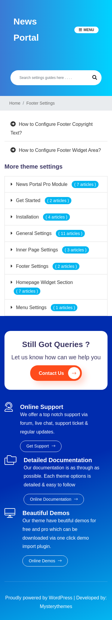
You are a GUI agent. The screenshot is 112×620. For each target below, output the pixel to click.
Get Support (40, 446)
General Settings (50, 233)
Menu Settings (46, 307)
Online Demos (45, 560)
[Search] (49, 77)
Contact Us (59, 373)
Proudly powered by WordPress (39, 597)
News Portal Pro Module (57, 184)
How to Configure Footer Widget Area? (60, 150)
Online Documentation (53, 499)
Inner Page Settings (52, 249)
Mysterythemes (56, 606)
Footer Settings (47, 266)
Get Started (43, 200)
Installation (42, 216)
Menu (89, 30)
